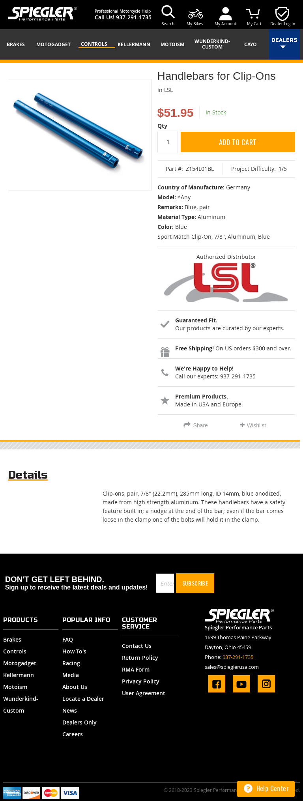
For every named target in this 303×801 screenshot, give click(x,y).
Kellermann (18, 675)
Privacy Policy (140, 681)
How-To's (74, 651)
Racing (71, 663)
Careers (72, 734)
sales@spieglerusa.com (232, 666)
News (69, 710)
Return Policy (140, 657)
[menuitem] (18, 44)
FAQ (67, 639)
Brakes (12, 639)
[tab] (28, 477)
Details (28, 475)
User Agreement (143, 693)
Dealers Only (79, 722)
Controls (14, 651)
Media (70, 675)
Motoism (15, 687)
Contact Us (137, 645)
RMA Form (136, 669)
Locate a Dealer (83, 698)
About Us (74, 687)
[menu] (151, 44)
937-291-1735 (134, 17)
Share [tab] (200, 425)
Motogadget (19, 663)
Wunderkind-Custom (20, 704)
